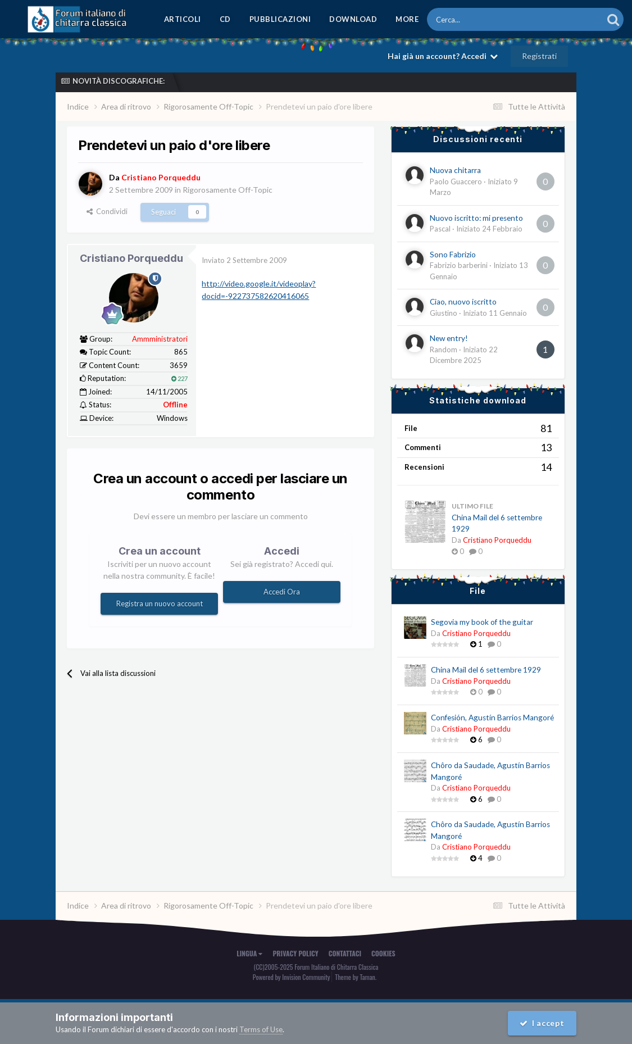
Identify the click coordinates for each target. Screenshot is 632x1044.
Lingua (249, 953)
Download (353, 19)
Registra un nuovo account (159, 603)
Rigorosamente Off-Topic (227, 189)
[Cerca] (484, 19)
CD (225, 19)
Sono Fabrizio (453, 254)
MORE (407, 19)
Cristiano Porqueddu (131, 258)
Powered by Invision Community (291, 977)
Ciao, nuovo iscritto (463, 301)
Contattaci (345, 953)
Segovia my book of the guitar (482, 622)
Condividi (107, 211)
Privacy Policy (295, 953)
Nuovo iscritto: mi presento (476, 218)
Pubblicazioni (280, 19)
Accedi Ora (281, 591)
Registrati (539, 56)
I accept (542, 1023)
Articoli (182, 19)
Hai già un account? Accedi (443, 56)
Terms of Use (261, 1029)
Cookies (383, 953)
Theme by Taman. (355, 977)
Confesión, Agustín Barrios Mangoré (492, 717)
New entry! (449, 338)
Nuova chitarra (455, 170)
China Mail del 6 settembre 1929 (486, 669)
